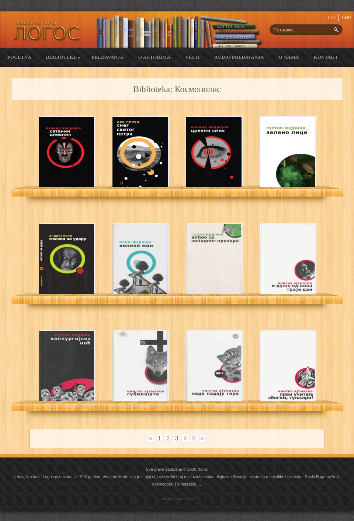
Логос (202, 469)
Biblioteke (63, 57)
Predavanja (107, 57)
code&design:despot (177, 499)
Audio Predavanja (239, 57)
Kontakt (325, 57)
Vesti (192, 57)
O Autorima (154, 57)
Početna (19, 57)
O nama (289, 57)
